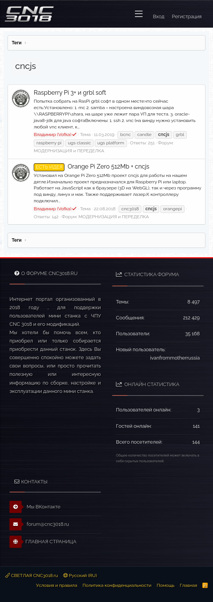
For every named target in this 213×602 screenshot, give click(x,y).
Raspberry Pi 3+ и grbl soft (70, 92)
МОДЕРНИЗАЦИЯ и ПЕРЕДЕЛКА (69, 150)
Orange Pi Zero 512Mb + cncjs (91, 166)
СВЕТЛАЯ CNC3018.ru (31, 575)
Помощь (165, 585)
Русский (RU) (80, 575)
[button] (138, 14)
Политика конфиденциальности (117, 585)
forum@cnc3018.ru (39, 524)
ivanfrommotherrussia (175, 358)
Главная (188, 585)
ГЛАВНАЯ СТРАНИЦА (42, 542)
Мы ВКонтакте (35, 507)
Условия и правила (56, 585)
